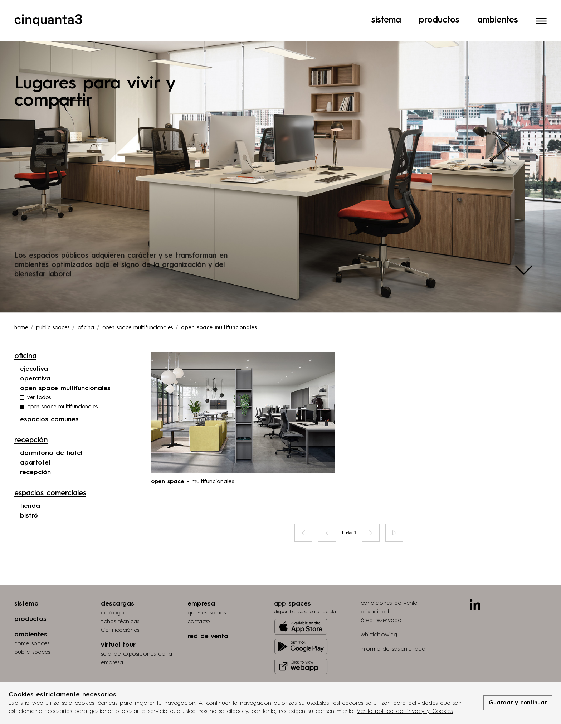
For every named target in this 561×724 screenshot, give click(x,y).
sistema (26, 584)
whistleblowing (379, 615)
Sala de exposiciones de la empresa (136, 639)
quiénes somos (206, 594)
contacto (198, 602)
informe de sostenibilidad (393, 630)
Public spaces (52, 308)
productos (30, 600)
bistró (29, 496)
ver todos (39, 378)
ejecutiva (34, 349)
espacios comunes (49, 400)
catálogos (113, 594)
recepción (35, 453)
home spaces (31, 624)
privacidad (375, 593)
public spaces (32, 633)
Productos (439, 9)
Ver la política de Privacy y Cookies (405, 711)
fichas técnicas (120, 602)
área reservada (381, 601)
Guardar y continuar (518, 703)
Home (21, 308)
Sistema (386, 9)
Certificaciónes (120, 611)
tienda (30, 487)
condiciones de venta (389, 584)
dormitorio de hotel (51, 434)
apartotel (35, 443)
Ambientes (497, 9)
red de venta (207, 617)
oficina (86, 308)
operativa (35, 359)
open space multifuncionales (65, 369)
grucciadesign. (515, 677)
